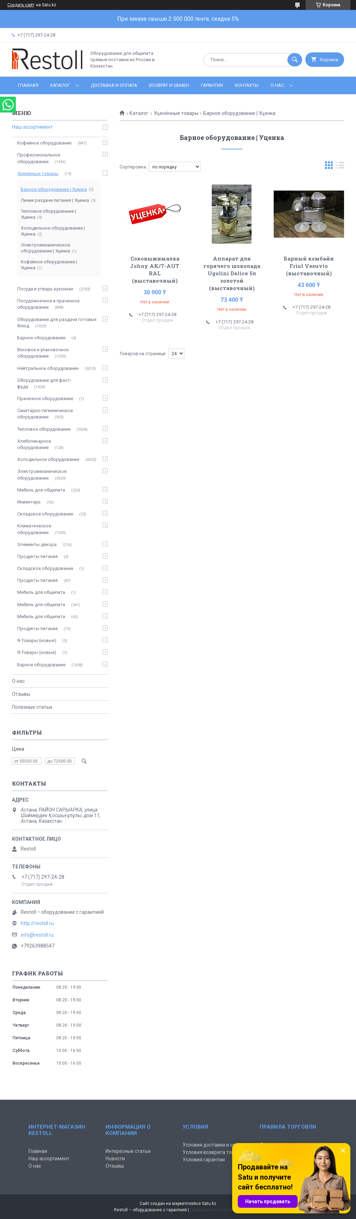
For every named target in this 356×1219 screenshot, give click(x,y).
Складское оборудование (45, 514)
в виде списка (340, 166)
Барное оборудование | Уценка (54, 189)
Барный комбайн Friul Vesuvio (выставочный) (309, 266)
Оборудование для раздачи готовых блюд (56, 322)
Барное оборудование (41, 337)
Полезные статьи (32, 707)
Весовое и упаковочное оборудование (43, 353)
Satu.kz (209, 1203)
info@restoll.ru (37, 935)
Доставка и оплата (114, 85)
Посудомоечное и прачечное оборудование (48, 304)
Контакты (247, 85)
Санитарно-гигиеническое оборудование (45, 413)
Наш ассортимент (32, 127)
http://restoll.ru (37, 923)
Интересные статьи (128, 1151)
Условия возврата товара (213, 1152)
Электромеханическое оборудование (41, 474)
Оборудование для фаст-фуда (44, 383)
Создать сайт (20, 4)
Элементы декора (37, 544)
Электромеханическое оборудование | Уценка (45, 248)
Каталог (60, 85)
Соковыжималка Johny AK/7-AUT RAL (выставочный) (154, 269)
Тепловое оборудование (43, 429)
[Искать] (294, 59)
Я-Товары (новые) (36, 640)
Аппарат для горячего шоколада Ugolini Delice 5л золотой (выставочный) (231, 273)
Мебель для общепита (41, 490)
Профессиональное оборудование (38, 158)
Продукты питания (37, 556)
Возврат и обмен (169, 85)
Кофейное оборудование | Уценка (49, 264)
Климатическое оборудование (34, 529)
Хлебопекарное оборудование (34, 444)
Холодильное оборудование (48, 459)
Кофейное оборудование (44, 143)
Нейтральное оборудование (47, 368)
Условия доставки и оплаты (215, 1145)
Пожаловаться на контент (216, 1209)
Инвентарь (29, 502)
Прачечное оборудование (45, 398)
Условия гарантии (204, 1159)
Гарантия (212, 85)
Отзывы (21, 694)
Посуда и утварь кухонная (45, 288)
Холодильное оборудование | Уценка (53, 231)
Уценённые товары (176, 113)
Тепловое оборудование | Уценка (48, 214)
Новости (115, 1158)
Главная (28, 85)
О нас (277, 85)
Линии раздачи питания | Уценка (55, 200)
